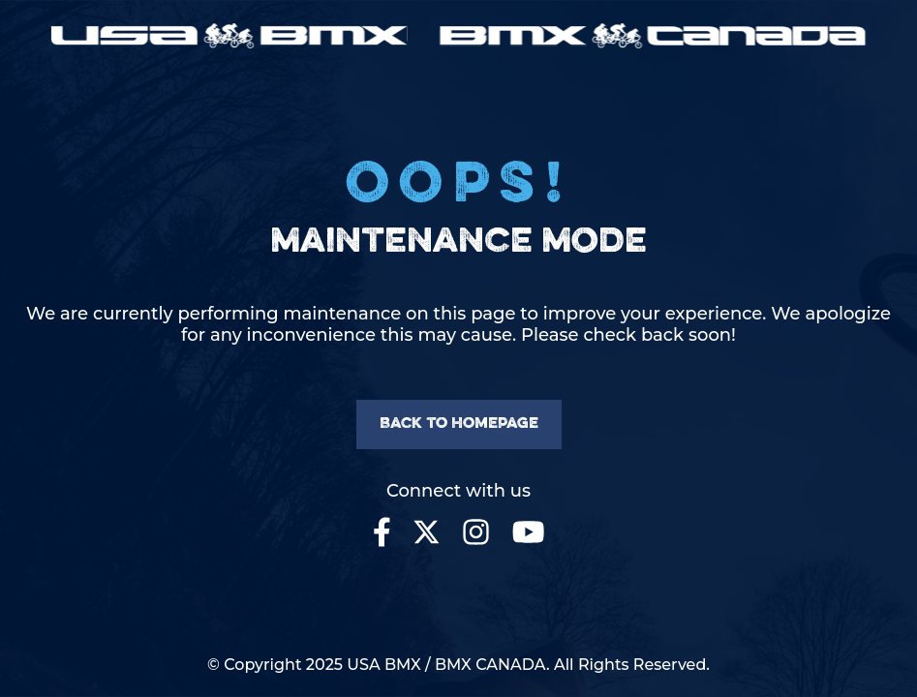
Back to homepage (459, 424)
